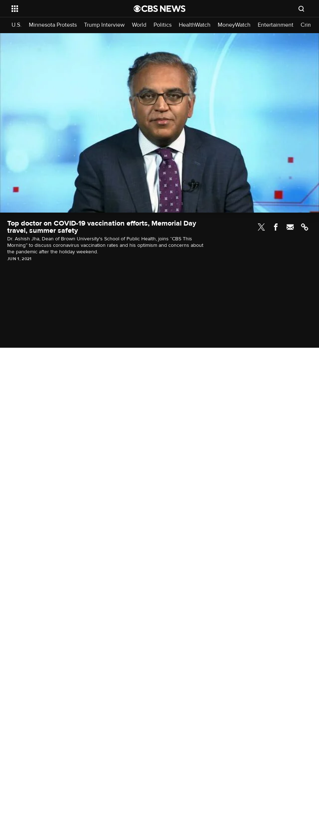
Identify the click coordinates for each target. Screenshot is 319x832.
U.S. (17, 25)
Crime (308, 25)
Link (304, 227)
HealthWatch (195, 25)
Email (290, 227)
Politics (163, 25)
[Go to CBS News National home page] (160, 8)
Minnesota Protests (53, 25)
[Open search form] (301, 9)
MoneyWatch (234, 25)
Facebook (275, 227)
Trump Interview (104, 25)
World (139, 25)
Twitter (261, 227)
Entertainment (275, 25)
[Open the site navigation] (61, 8)
